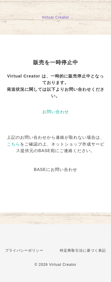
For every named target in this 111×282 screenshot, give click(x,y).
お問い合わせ (55, 111)
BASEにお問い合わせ (55, 169)
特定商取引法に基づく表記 (83, 250)
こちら (13, 144)
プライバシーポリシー (24, 250)
